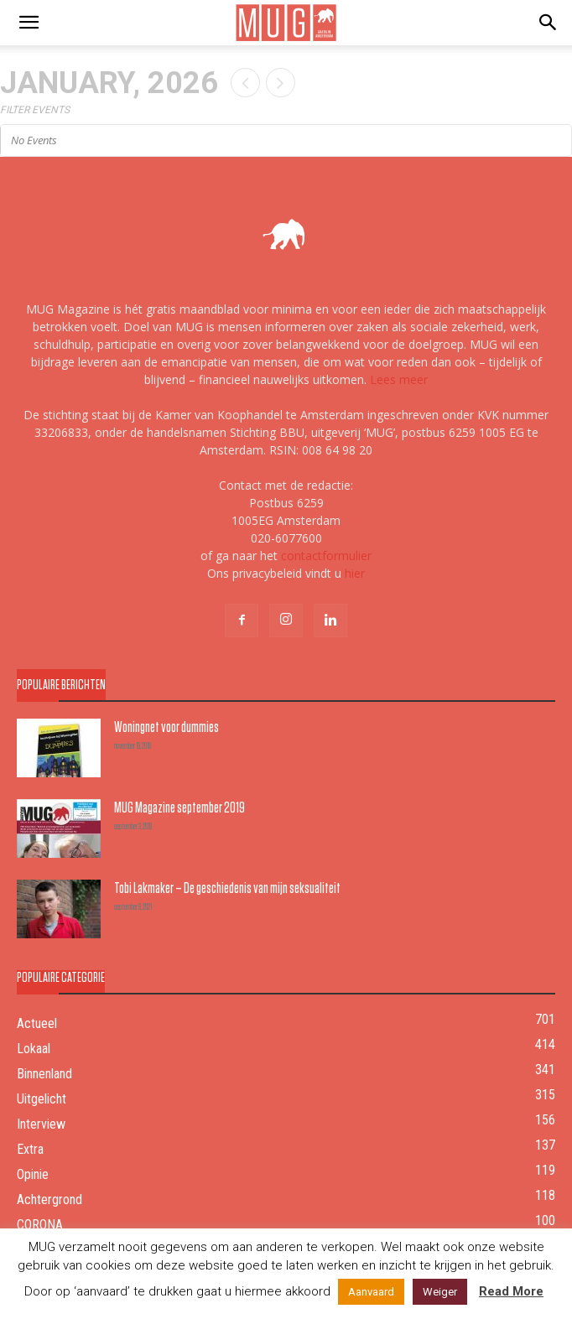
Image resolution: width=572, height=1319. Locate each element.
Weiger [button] (440, 1291)
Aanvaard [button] (371, 1291)
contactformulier (326, 555)
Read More (511, 1291)
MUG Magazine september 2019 (179, 807)
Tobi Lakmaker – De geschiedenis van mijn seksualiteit (227, 887)
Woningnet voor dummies (166, 726)
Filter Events (35, 110)
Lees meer (399, 379)
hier (355, 573)
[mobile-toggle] (28, 22)
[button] (548, 22)
